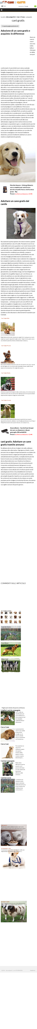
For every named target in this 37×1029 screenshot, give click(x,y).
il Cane (23, 17)
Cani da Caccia (6, 627)
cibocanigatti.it (11, 17)
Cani (18, 17)
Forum (4, 6)
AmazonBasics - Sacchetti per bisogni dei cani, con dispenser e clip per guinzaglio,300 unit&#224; (21, 430)
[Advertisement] (14, 51)
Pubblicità (32, 970)
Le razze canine (6, 611)
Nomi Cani (4, 659)
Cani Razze (4, 643)
